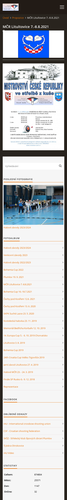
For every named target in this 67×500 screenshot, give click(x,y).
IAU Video (9, 453)
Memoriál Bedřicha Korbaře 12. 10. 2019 (24, 328)
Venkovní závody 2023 (15, 255)
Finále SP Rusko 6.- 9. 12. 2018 (19, 379)
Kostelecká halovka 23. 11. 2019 (20, 320)
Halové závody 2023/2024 (17, 227)
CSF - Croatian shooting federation (22, 431)
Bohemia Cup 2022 (13, 269)
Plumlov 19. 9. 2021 (14, 277)
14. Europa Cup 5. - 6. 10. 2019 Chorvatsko (26, 335)
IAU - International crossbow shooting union (27, 423)
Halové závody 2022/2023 (17, 262)
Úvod (6, 17)
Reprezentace (11, 386)
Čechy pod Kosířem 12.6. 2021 (19, 299)
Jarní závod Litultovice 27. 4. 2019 (21, 364)
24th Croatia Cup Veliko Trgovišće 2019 (24, 357)
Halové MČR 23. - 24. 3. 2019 (18, 372)
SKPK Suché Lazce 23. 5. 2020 (19, 313)
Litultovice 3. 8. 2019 (14, 342)
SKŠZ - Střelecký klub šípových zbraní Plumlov (28, 438)
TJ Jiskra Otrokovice (14, 445)
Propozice (18, 17)
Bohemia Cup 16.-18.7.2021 (18, 291)
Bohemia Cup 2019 (13, 350)
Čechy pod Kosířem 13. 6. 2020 (20, 306)
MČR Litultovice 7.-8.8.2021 (18, 284)
